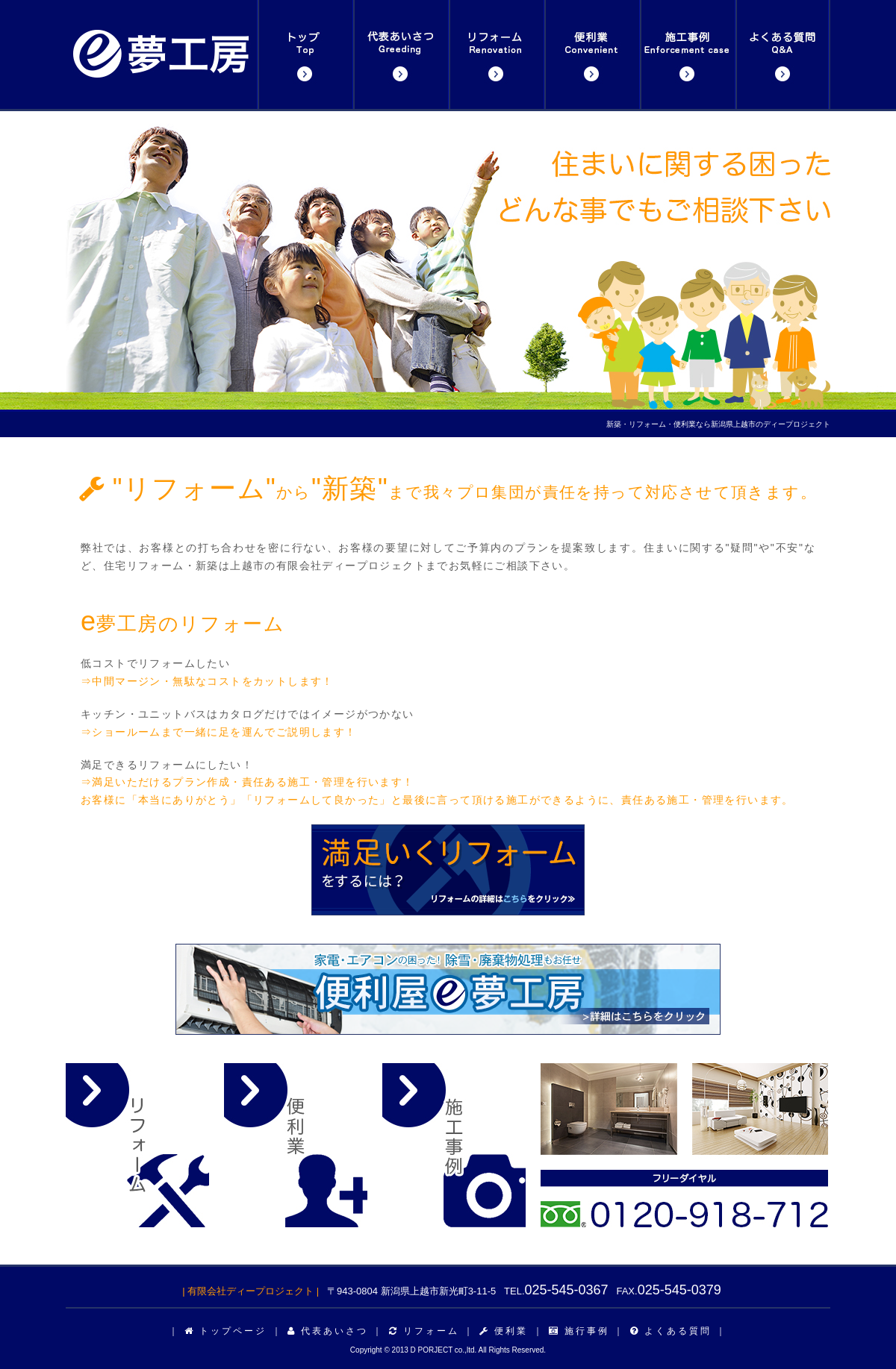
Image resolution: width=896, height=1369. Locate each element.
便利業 (503, 1331)
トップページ (225, 1331)
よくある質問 (671, 1331)
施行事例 (579, 1331)
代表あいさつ (327, 1331)
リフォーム (424, 1331)
